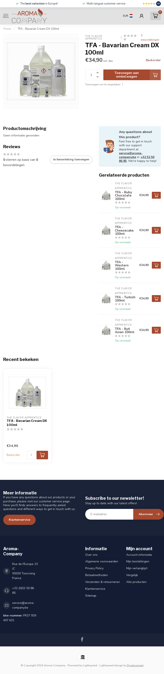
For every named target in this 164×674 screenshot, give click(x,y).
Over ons (91, 555)
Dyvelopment (135, 665)
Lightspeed (90, 665)
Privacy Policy (94, 568)
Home (7, 29)
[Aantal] (31, 455)
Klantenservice (19, 520)
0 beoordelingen (150, 37)
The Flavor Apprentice (94, 37)
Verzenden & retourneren (102, 582)
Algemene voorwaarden (101, 561)
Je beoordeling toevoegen (71, 159)
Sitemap (90, 596)
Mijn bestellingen (137, 561)
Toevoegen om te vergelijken (102, 84)
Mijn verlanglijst (136, 568)
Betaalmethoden (96, 575)
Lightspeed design (111, 665)
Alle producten (136, 582)
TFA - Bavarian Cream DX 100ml (38, 29)
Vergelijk (132, 575)
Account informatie (139, 555)
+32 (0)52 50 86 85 (23, 590)
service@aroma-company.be (130, 155)
